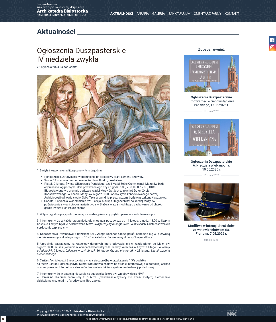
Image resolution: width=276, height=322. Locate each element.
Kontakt (232, 13)
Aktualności (121, 13)
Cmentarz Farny (207, 13)
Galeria (158, 13)
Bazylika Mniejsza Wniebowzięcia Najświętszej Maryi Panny (64, 10)
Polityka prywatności (91, 315)
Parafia (142, 13)
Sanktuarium (179, 13)
